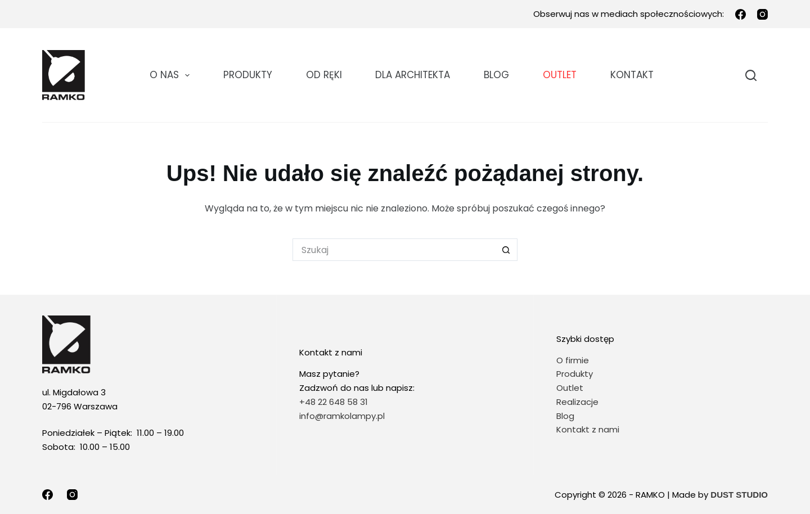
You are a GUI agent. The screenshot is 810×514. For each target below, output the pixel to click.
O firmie (572, 360)
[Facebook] (740, 14)
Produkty (247, 75)
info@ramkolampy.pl (342, 416)
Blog (496, 75)
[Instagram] (762, 14)
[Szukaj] (751, 75)
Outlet (571, 388)
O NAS (172, 75)
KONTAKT (632, 75)
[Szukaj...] (393, 249)
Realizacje (577, 402)
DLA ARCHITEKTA (412, 75)
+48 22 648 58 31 (333, 402)
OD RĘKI (324, 75)
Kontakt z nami (587, 429)
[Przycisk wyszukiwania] (506, 249)
